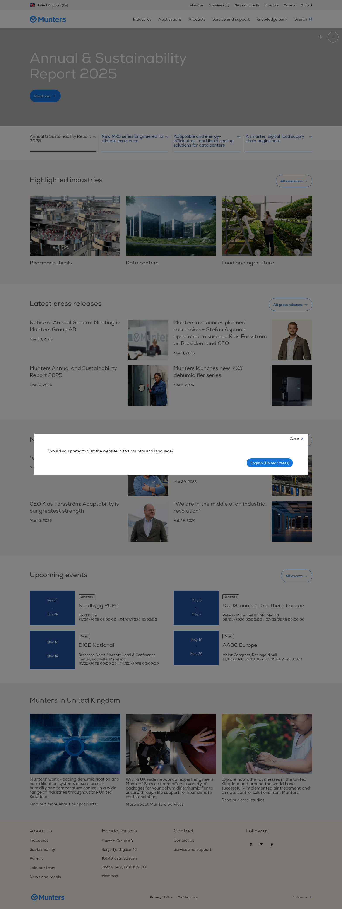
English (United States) (269, 463)
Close (296, 438)
